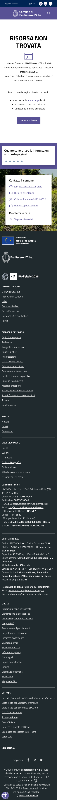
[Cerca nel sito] (48, 13)
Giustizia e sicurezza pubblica (16, 376)
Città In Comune (24, 780)
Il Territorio (7, 457)
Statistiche (7, 676)
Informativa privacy (11, 652)
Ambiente (7, 342)
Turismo (5, 400)
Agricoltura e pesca (11, 337)
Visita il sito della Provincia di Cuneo (20, 707)
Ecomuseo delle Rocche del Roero (19, 732)
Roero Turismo (9, 722)
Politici (5, 321)
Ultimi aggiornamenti (12, 671)
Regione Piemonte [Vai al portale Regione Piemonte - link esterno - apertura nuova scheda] (11, 3)
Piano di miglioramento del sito (17, 618)
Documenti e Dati (10, 306)
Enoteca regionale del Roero (16, 727)
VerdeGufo (7, 736)
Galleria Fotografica (11, 462)
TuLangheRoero (9, 717)
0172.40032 (12, 493)
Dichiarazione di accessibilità (16, 613)
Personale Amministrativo (15, 316)
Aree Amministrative (12, 296)
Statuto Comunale (11, 647)
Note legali (7, 657)
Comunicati (7, 431)
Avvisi (5, 426)
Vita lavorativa (9, 405)
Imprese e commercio (12, 381)
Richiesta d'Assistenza (13, 638)
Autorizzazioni (9, 356)
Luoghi (5, 453)
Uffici (4, 301)
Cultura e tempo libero (13, 366)
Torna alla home (28, 120)
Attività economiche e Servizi (16, 472)
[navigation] (6, 13)
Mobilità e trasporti (11, 385)
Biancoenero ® (30, 788)
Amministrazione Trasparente (16, 609)
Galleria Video (9, 467)
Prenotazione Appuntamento (16, 628)
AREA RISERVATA (27, 795)
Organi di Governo (11, 292)
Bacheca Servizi (10, 642)
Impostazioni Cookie (12, 662)
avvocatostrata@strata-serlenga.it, (26, 590)
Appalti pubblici (9, 352)
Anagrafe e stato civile (13, 347)
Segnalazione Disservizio (14, 633)
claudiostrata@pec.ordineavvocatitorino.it (27, 594)
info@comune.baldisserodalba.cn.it (26, 507)
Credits (5, 667)
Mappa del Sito (9, 681)
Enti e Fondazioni (10, 311)
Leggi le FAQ (8, 623)
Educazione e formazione (14, 371)
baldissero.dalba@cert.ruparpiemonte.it (28, 504)
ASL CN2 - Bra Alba (12, 712)
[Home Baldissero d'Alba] (27, 13)
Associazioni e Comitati (13, 477)
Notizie (5, 421)
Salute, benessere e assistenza (17, 390)
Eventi (5, 448)
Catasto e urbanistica (12, 361)
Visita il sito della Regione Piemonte (20, 703)
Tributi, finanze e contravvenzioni (18, 395)
